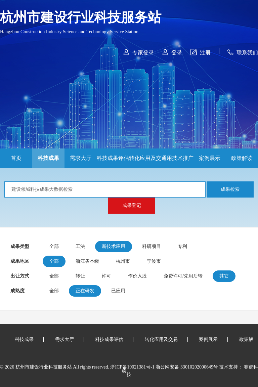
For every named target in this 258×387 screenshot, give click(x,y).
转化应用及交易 (145, 161)
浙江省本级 (87, 261)
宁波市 (154, 261)
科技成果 (48, 158)
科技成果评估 (113, 158)
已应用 (118, 290)
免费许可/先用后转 (183, 275)
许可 (106, 275)
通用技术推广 (177, 158)
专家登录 (138, 52)
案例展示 (209, 158)
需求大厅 (80, 158)
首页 (16, 158)
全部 (54, 246)
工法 (80, 246)
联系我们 (242, 52)
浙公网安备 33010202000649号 (187, 367)
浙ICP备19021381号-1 (132, 367)
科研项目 (151, 246)
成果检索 (230, 189)
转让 (80, 275)
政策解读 (242, 158)
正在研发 (85, 290)
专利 (182, 246)
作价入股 (137, 275)
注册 (200, 52)
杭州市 (123, 261)
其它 (224, 275)
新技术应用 (113, 246)
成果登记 (131, 205)
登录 (172, 52)
